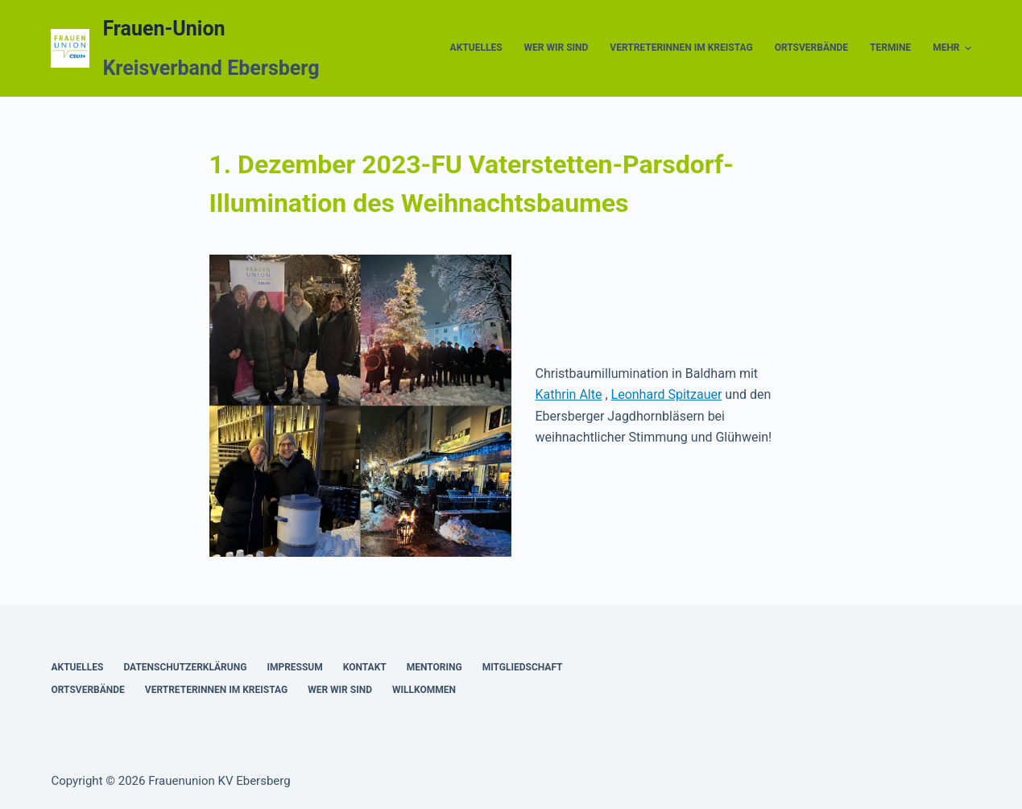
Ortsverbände (811, 47)
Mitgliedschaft (522, 667)
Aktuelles (476, 47)
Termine (890, 47)
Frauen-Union (163, 28)
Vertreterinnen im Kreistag (681, 47)
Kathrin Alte (569, 394)
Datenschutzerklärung (184, 667)
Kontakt (365, 667)
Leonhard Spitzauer (666, 394)
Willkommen (424, 689)
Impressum (294, 667)
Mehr (951, 48)
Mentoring (434, 667)
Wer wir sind (556, 47)
